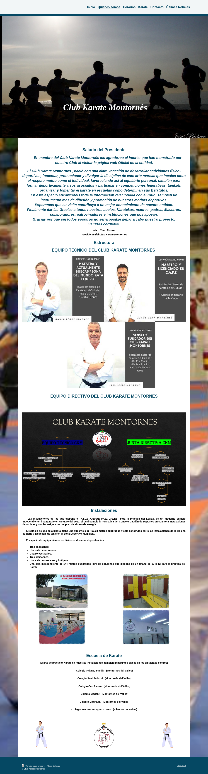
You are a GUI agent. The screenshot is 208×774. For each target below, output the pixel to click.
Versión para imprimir (34, 766)
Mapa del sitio (53, 766)
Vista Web (181, 765)
